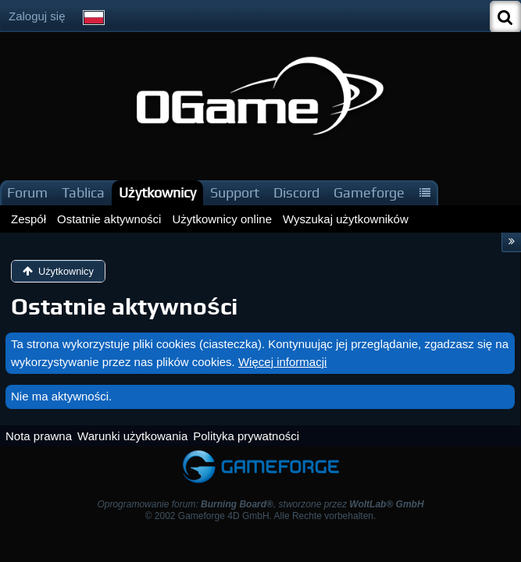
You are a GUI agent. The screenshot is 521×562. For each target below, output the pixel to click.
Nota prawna (38, 436)
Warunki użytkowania (132, 436)
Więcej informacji (282, 361)
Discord (296, 192)
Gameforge (369, 192)
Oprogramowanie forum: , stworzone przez (260, 504)
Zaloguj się (37, 16)
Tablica (83, 192)
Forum (27, 192)
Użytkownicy (157, 192)
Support (234, 192)
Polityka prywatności (246, 436)
